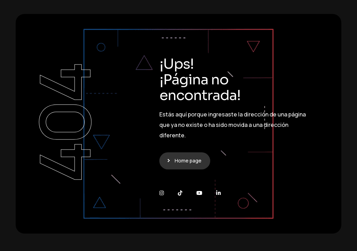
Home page (188, 160)
